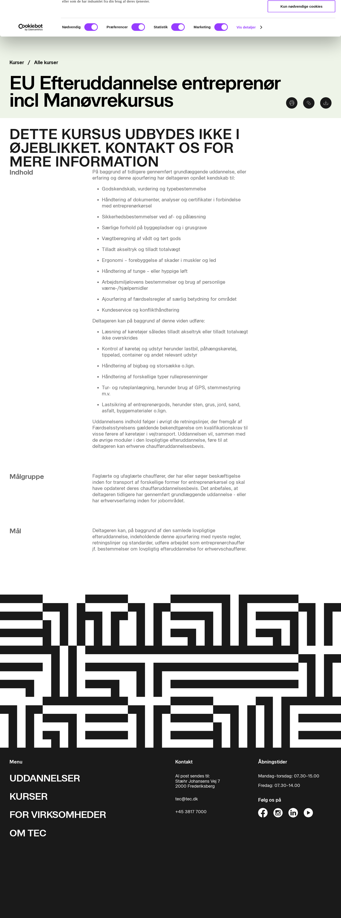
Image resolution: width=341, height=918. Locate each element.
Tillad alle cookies (301, 12)
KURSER (28, 796)
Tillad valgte (301, 26)
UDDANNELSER (44, 778)
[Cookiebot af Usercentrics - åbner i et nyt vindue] (30, 60)
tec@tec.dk (186, 799)
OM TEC (27, 833)
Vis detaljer (246, 60)
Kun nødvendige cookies (301, 39)
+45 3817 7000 (190, 811)
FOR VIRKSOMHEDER (57, 814)
